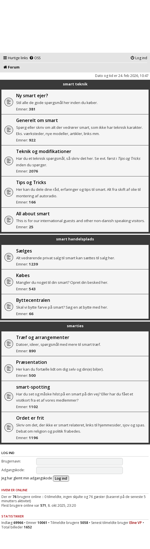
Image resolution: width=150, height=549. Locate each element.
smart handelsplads (75, 239)
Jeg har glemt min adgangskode (26, 478)
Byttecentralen (33, 300)
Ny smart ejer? (32, 95)
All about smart (33, 214)
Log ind (7, 453)
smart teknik (75, 84)
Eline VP (135, 522)
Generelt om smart (37, 120)
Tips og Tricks (31, 182)
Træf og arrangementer (42, 337)
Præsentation (31, 362)
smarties (75, 325)
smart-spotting (33, 387)
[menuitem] (34, 58)
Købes (23, 275)
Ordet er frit (30, 418)
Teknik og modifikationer (43, 151)
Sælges (24, 251)
